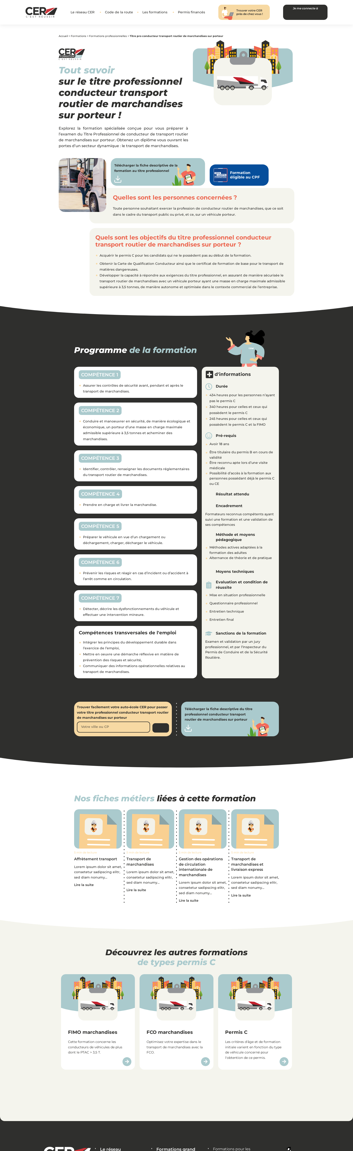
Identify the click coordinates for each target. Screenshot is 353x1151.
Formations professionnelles (108, 36)
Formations (78, 36)
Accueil (63, 36)
